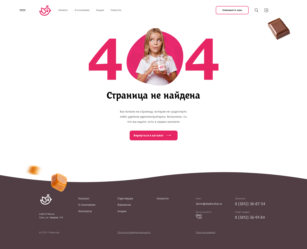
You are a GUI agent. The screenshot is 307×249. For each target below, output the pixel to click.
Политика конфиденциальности (134, 232)
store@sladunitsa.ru (209, 204)
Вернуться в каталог (148, 135)
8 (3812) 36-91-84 (250, 217)
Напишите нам (232, 10)
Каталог (63, 10)
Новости (116, 10)
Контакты (85, 211)
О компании (82, 10)
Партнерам (125, 198)
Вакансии (124, 205)
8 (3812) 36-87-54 (250, 203)
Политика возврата (205, 232)
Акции (100, 10)
